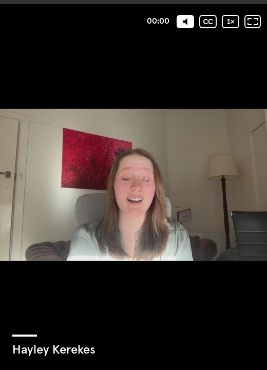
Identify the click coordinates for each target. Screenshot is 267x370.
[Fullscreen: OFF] (252, 21)
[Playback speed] (230, 21)
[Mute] (185, 21)
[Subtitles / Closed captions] (208, 21)
